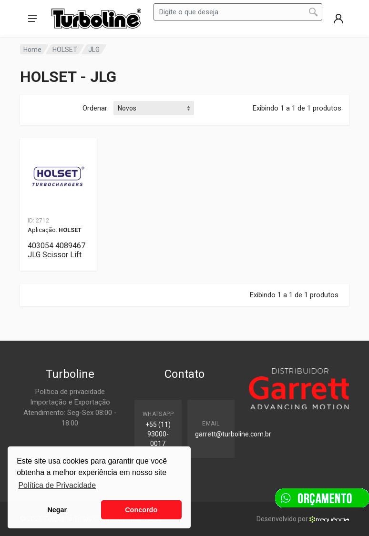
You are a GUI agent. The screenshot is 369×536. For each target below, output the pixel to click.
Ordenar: (95, 108)
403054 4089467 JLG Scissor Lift (56, 250)
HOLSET (64, 49)
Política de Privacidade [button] (57, 485)
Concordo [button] (141, 510)
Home (32, 49)
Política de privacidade (70, 391)
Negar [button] (57, 510)
